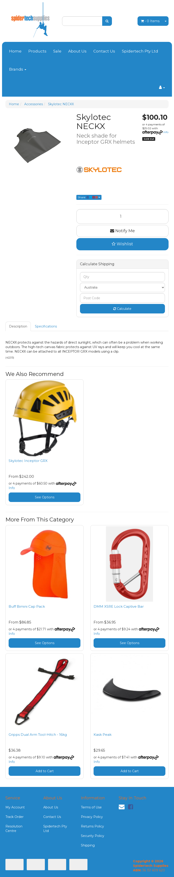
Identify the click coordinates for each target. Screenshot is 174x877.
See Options (44, 497)
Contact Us (104, 51)
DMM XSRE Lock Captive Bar (119, 606)
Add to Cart (45, 771)
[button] (122, 244)
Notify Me (122, 230)
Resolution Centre (13, 828)
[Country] (122, 287)
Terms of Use (91, 807)
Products (37, 51)
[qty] (122, 277)
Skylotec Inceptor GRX (28, 461)
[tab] (18, 326)
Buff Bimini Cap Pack (27, 606)
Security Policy (92, 836)
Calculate (122, 309)
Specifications (46, 326)
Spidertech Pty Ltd (140, 51)
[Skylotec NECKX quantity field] (122, 216)
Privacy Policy (92, 817)
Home (15, 51)
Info (165, 132)
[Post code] (122, 298)
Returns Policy (92, 826)
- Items (150, 21)
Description (18, 326)
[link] (130, 806)
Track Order (14, 817)
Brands (17, 69)
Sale (57, 51)
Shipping (88, 845)
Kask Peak (102, 734)
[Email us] (122, 806)
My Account (15, 807)
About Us (77, 51)
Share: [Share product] (89, 197)
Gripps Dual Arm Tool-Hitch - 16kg (38, 734)
